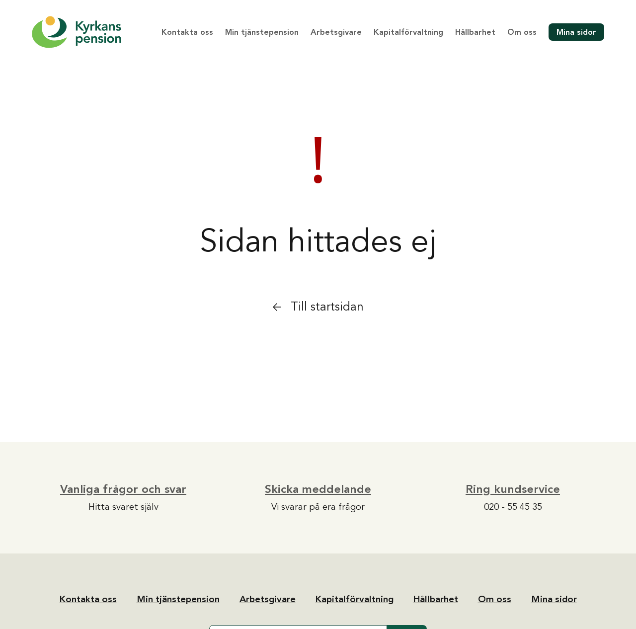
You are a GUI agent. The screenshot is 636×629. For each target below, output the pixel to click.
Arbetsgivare (336, 32)
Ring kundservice (513, 489)
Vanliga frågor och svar (123, 489)
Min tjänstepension (262, 32)
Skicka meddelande (318, 489)
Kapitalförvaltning (408, 32)
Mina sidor (576, 32)
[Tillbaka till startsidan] (76, 32)
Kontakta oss (187, 32)
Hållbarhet (475, 32)
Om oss (522, 32)
